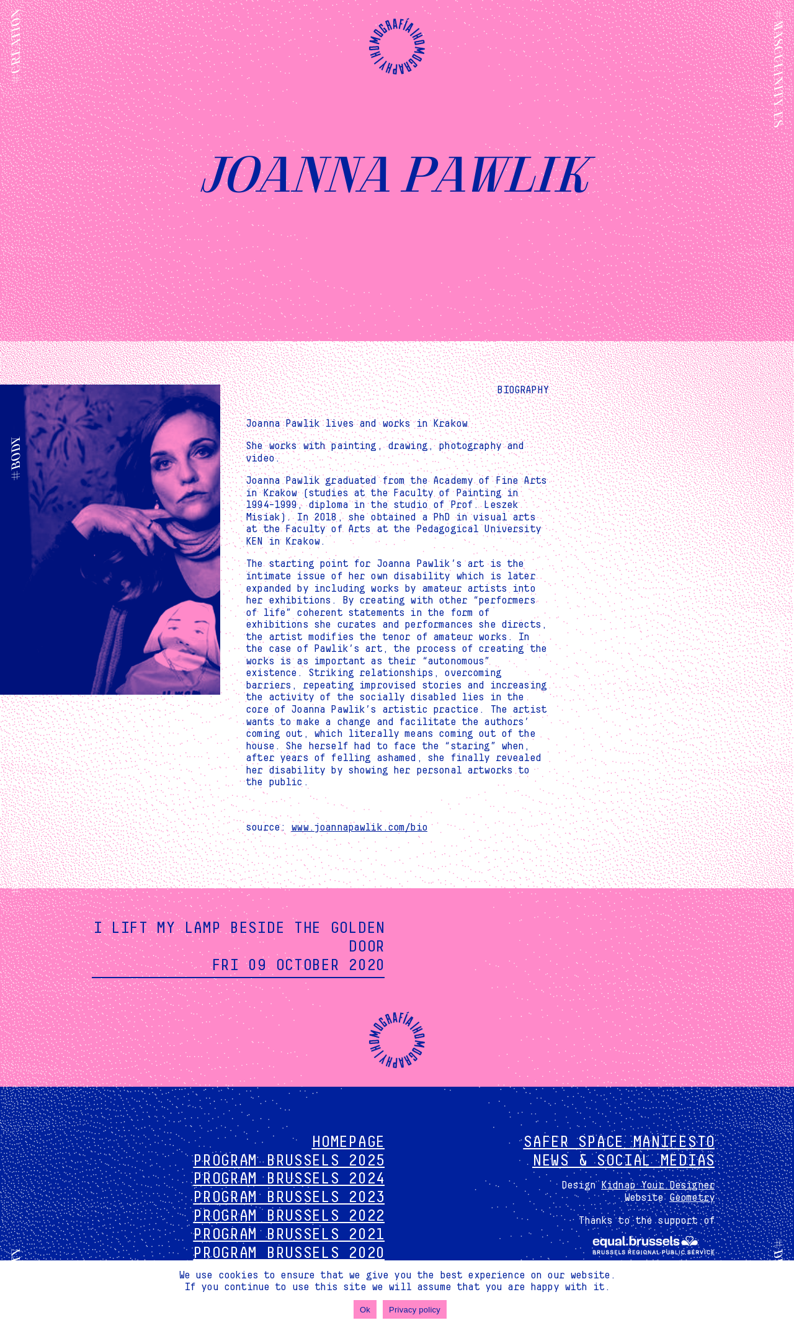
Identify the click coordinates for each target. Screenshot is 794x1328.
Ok (365, 1309)
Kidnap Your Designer (658, 1185)
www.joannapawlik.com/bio (359, 827)
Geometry (692, 1198)
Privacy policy (414, 1309)
